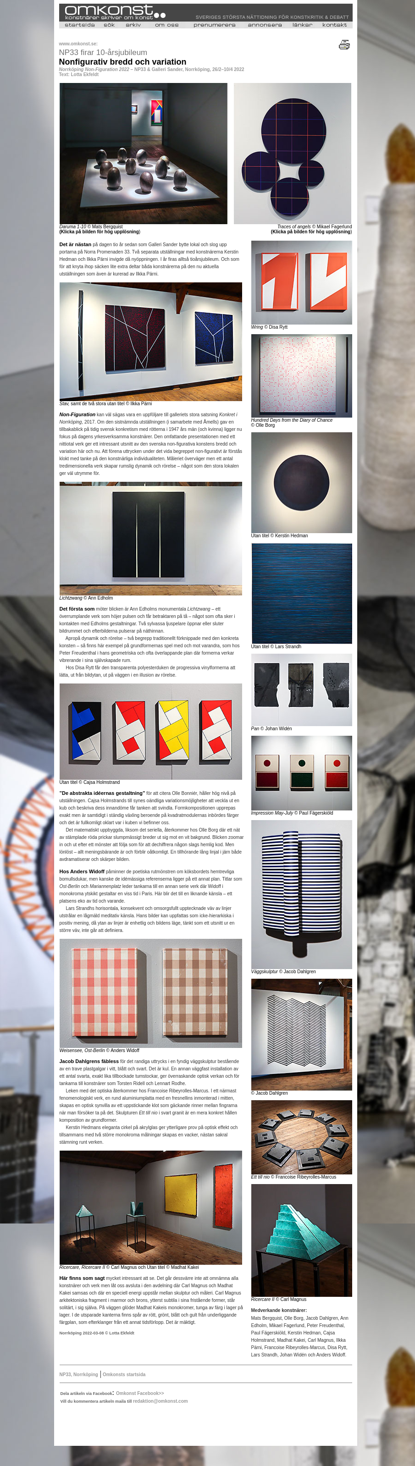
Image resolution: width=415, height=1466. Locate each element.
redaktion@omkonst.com (160, 1401)
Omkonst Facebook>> (140, 1393)
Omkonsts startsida (123, 1374)
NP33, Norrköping (79, 1374)
